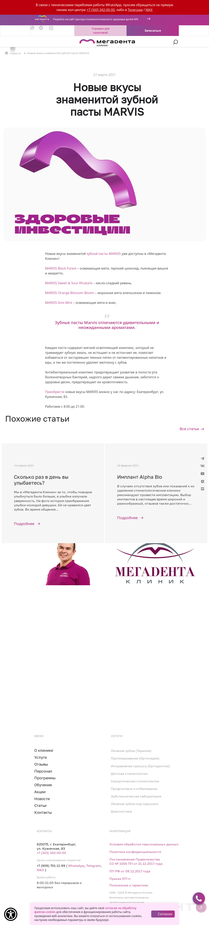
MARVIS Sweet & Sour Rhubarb (68, 283)
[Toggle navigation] (32, 42)
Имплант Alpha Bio (139, 477)
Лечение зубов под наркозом (134, 804)
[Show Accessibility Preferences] (10, 914)
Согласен (165, 914)
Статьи (40, 805)
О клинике (43, 750)
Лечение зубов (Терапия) (131, 751)
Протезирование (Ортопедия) (135, 758)
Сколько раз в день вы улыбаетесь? (41, 480)
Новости (15, 53)
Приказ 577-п (119, 879)
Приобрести (54, 392)
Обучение (43, 785)
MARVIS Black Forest (60, 268)
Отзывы (41, 764)
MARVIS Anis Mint (58, 302)
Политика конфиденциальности (135, 852)
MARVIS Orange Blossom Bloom (69, 293)
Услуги (40, 757)
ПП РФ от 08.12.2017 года (129, 871)
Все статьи (189, 428)
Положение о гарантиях (128, 885)
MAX (149, 10)
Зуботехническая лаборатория (136, 796)
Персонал (43, 771)
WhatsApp (76, 866)
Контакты (43, 812)
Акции (40, 792)
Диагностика (121, 811)
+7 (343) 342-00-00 (101, 10)
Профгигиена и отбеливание (134, 789)
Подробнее (24, 523)
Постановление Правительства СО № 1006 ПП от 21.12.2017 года (135, 861)
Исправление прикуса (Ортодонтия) (140, 766)
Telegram (93, 866)
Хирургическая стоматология (135, 781)
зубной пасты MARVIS (104, 253)
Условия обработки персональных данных (144, 844)
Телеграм (135, 10)
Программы (45, 778)
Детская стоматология (129, 774)
